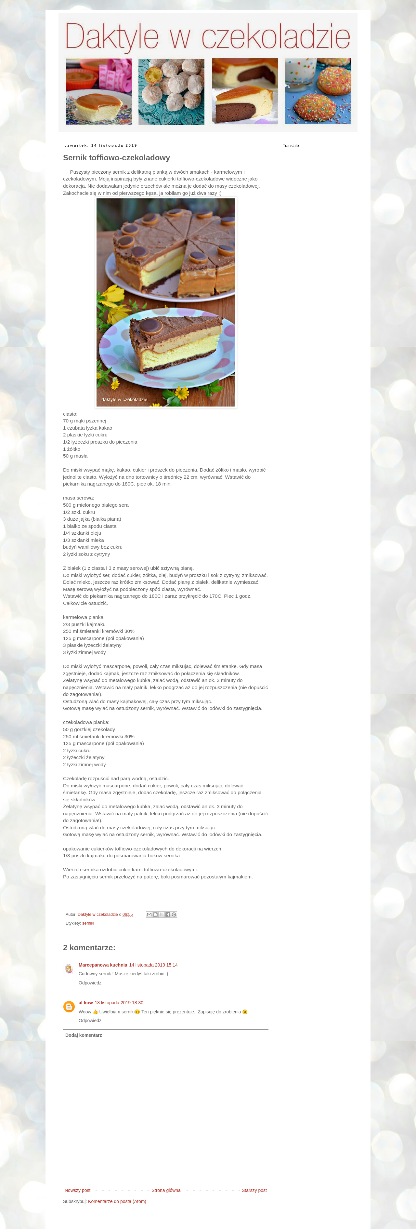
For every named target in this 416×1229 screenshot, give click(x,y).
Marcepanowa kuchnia (103, 965)
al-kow (86, 1002)
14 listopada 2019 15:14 (153, 965)
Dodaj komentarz (83, 1035)
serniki (88, 923)
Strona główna (166, 1190)
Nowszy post (77, 1190)
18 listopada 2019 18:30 (119, 1002)
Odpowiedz (90, 982)
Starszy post (254, 1190)
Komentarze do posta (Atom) (117, 1201)
